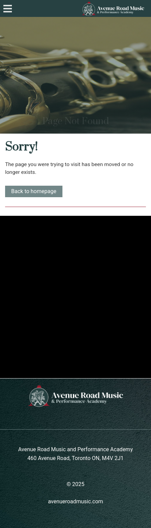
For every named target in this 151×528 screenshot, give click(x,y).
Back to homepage (33, 191)
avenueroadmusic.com (75, 501)
